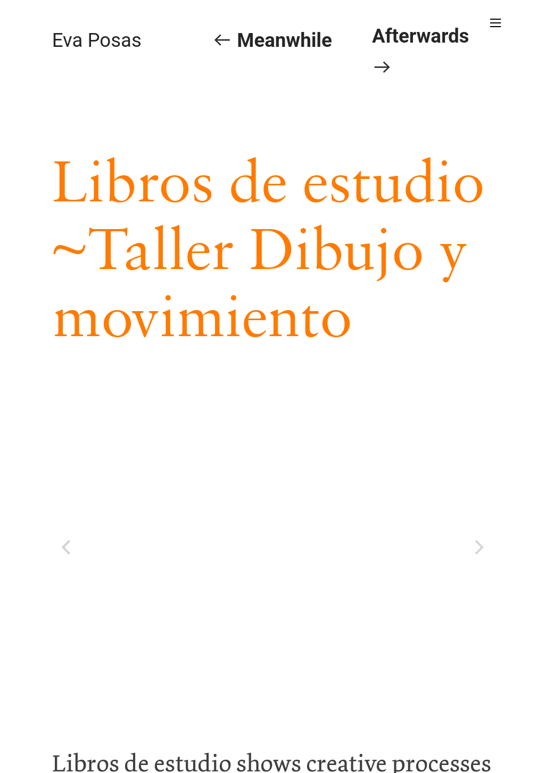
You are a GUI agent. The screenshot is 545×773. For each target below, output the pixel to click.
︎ (495, 23)
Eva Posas (97, 40)
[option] (272, 547)
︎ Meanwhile (272, 40)
